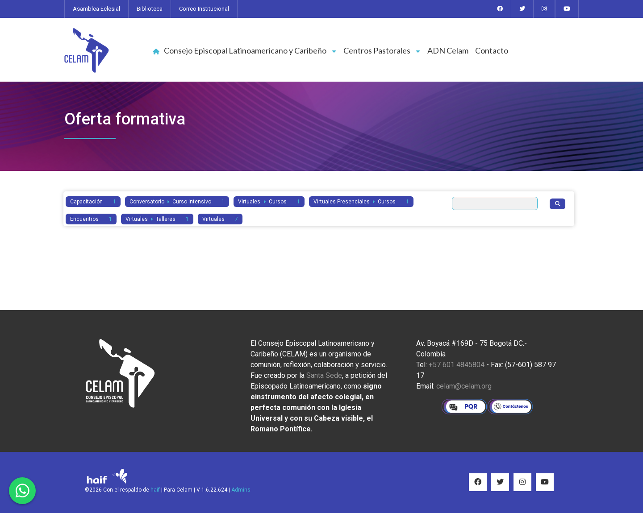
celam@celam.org (464, 386)
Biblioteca (150, 8)
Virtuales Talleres (157, 219)
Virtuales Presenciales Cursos (361, 202)
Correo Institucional (204, 8)
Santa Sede (324, 375)
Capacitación (93, 202)
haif (155, 490)
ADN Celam (447, 50)
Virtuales (220, 219)
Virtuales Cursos (269, 202)
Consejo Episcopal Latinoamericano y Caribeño (250, 50)
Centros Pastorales (382, 50)
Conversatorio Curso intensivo (177, 202)
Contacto (491, 50)
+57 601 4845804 (456, 364)
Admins (241, 490)
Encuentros (91, 219)
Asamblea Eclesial (96, 8)
